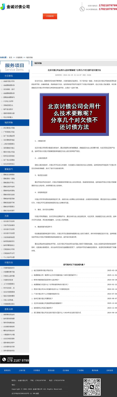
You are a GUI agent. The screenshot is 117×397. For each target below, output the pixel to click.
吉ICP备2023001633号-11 (22, 393)
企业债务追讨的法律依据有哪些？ (7, 347)
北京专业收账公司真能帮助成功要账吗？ (48, 303)
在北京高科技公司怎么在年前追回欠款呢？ (7, 164)
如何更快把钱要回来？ (7, 319)
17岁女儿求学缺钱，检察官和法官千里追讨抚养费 (7, 101)
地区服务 (35, 16)
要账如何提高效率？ (7, 199)
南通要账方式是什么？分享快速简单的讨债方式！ (51, 284)
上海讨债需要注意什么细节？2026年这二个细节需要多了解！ (7, 144)
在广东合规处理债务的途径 (7, 136)
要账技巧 (9, 169)
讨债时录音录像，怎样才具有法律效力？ (7, 280)
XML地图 (36, 393)
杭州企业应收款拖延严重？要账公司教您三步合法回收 (7, 156)
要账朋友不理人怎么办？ (7, 183)
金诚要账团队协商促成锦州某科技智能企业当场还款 (7, 85)
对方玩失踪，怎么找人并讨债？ (7, 288)
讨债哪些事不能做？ (7, 272)
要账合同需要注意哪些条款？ (7, 207)
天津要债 (36, 370)
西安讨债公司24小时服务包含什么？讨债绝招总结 (51, 289)
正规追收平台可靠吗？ (7, 253)
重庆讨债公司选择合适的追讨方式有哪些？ (7, 152)
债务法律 (9, 309)
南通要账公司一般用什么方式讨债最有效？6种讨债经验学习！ (56, 275)
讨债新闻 (50, 16)
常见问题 (64, 16)
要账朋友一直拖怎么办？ (7, 179)
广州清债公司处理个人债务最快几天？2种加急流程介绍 (7, 132)
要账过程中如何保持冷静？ (7, 187)
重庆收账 (95, 370)
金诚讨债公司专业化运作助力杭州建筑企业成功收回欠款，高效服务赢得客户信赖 (7, 81)
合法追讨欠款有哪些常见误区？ (7, 221)
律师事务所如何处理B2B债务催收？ (7, 315)
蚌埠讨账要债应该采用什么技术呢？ (46, 280)
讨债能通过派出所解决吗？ (7, 304)
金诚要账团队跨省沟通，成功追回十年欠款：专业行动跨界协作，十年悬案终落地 (7, 93)
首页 (7, 16)
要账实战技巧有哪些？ (7, 203)
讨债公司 (103, 81)
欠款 (7, 216)
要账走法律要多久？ (7, 175)
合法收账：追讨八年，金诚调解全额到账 (7, 89)
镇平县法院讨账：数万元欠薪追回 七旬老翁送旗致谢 (7, 109)
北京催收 (66, 370)
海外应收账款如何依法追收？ (7, 323)
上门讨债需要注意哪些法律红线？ (7, 284)
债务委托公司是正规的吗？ (43, 308)
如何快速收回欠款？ (7, 241)
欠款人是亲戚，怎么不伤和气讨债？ (7, 300)
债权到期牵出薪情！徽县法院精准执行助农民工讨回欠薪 (7, 113)
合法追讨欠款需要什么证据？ (7, 233)
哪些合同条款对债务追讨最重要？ (7, 331)
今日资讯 (9, 76)
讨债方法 (9, 262)
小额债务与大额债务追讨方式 (7, 335)
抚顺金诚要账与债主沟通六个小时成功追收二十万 (7, 97)
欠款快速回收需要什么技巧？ (7, 237)
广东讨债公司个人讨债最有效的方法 (46, 294)
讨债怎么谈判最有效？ (7, 276)
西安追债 (51, 370)
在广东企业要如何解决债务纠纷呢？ (7, 160)
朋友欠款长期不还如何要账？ (7, 211)
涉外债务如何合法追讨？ (7, 351)
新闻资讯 (7, 370)
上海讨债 (22, 370)
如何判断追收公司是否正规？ (7, 245)
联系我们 (92, 16)
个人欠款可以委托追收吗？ (7, 257)
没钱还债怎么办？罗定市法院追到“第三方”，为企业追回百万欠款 (7, 105)
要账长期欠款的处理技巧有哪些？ (7, 195)
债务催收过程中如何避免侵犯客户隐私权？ (7, 343)
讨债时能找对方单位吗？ (7, 268)
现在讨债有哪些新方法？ (7, 296)
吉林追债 (109, 370)
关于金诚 (21, 16)
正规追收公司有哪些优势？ (7, 249)
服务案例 (78, 16)
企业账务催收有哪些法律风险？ (7, 327)
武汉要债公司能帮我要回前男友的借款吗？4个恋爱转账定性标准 (7, 128)
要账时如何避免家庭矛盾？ (7, 191)
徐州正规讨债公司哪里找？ (43, 299)
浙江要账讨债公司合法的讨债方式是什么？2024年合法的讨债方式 (57, 313)
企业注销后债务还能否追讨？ (7, 339)
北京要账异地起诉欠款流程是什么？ (7, 140)
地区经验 (29, 57)
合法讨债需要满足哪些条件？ (7, 292)
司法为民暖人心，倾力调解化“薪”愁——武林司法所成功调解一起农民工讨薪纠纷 (7, 117)
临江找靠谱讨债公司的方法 (43, 270)
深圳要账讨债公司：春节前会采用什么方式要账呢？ (7, 148)
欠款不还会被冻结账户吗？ (7, 225)
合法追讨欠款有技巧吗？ (7, 229)
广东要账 (80, 370)
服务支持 (107, 16)
